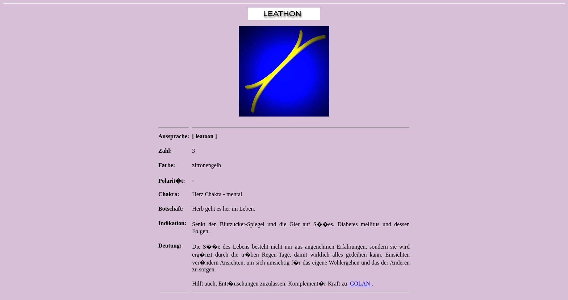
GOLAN (360, 283)
